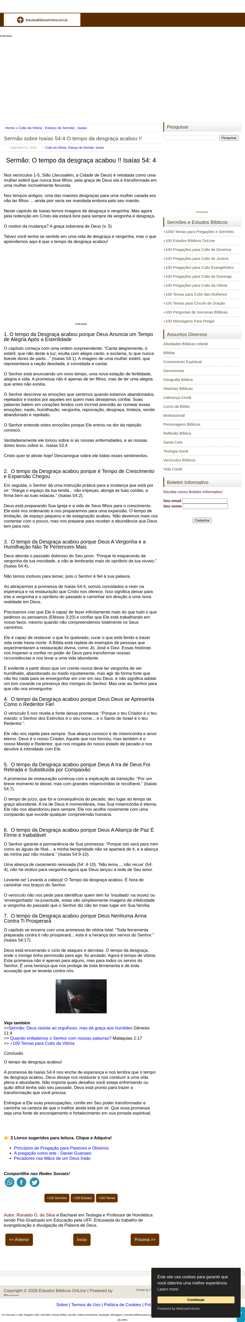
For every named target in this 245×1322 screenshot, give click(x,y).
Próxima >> (144, 1239)
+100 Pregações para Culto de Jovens (196, 258)
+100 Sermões (57, 1198)
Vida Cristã (172, 469)
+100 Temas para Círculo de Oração (194, 303)
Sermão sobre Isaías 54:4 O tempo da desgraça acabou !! (73, 138)
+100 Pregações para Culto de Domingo (197, 276)
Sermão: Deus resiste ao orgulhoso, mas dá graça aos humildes (70, 1028)
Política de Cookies (122, 1304)
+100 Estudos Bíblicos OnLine (189, 240)
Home (10, 128)
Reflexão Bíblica (177, 433)
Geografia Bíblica (178, 379)
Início (82, 1239)
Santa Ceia (172, 442)
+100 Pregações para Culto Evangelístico (198, 267)
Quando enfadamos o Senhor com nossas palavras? (61, 1038)
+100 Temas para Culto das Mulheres (195, 294)
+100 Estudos (82, 1198)
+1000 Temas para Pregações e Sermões (198, 231)
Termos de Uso (85, 1304)
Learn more (167, 1289)
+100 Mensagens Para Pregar (189, 321)
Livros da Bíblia (176, 406)
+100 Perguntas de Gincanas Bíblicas (195, 312)
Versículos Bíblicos (179, 460)
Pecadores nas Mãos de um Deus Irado (52, 1158)
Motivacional (174, 415)
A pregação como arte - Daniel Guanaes (52, 1153)
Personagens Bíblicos (181, 424)
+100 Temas (107, 1198)
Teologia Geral (175, 451)
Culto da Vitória (30, 128)
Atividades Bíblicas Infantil (185, 344)
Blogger (11, 1295)
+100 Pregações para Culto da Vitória (195, 285)
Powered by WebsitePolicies (178, 1308)
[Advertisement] (122, 78)
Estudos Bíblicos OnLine (62, 1290)
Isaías (82, 128)
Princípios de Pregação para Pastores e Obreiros (61, 1148)
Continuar (196, 1300)
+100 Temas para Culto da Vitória (42, 1043)
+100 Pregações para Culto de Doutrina (197, 249)
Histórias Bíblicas (178, 388)
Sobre (62, 1304)
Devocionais (173, 370)
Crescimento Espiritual (182, 362)
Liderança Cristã (177, 397)
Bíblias (169, 353)
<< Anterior (19, 1239)
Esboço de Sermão (60, 128)
